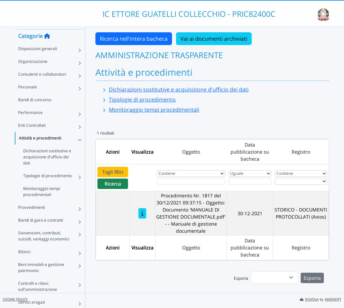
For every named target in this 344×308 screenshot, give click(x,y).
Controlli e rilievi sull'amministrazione (37, 298)
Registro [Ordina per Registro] (301, 152)
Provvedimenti (31, 219)
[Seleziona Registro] (301, 181)
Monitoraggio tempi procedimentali (41, 203)
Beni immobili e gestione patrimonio (41, 279)
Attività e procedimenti (40, 149)
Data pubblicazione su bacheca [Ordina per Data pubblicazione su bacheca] (249, 152)
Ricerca (112, 184)
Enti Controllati (32, 137)
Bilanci (24, 263)
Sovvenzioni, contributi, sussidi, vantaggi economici (43, 247)
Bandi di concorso (34, 111)
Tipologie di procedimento (47, 187)
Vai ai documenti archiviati (213, 38)
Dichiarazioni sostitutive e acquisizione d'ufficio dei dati (47, 168)
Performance (30, 124)
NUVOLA (309, 299)
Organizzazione (32, 73)
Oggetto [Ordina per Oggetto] (191, 152)
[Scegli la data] (249, 181)
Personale (27, 98)
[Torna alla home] (47, 47)
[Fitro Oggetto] (191, 181)
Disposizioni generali (37, 60)
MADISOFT (333, 299)
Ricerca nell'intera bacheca (134, 38)
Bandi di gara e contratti (40, 231)
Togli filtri (112, 172)
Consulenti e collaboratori (42, 85)
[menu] (274, 277)
